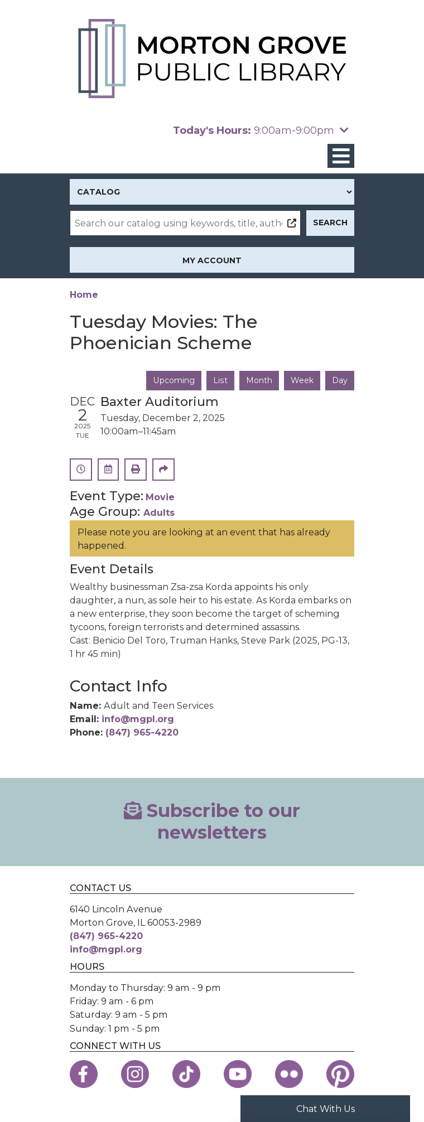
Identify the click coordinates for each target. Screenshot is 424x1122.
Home (84, 294)
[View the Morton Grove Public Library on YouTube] (238, 1074)
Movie (160, 496)
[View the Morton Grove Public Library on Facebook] (84, 1074)
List (221, 380)
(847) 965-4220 (142, 732)
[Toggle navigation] (340, 156)
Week (302, 380)
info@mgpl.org (138, 718)
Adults (159, 512)
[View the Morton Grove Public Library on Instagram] (135, 1074)
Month (259, 380)
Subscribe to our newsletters (212, 821)
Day (340, 380)
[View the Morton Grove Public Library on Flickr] (289, 1074)
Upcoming (174, 380)
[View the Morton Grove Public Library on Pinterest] (340, 1074)
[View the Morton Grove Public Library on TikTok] (186, 1074)
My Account (212, 260)
